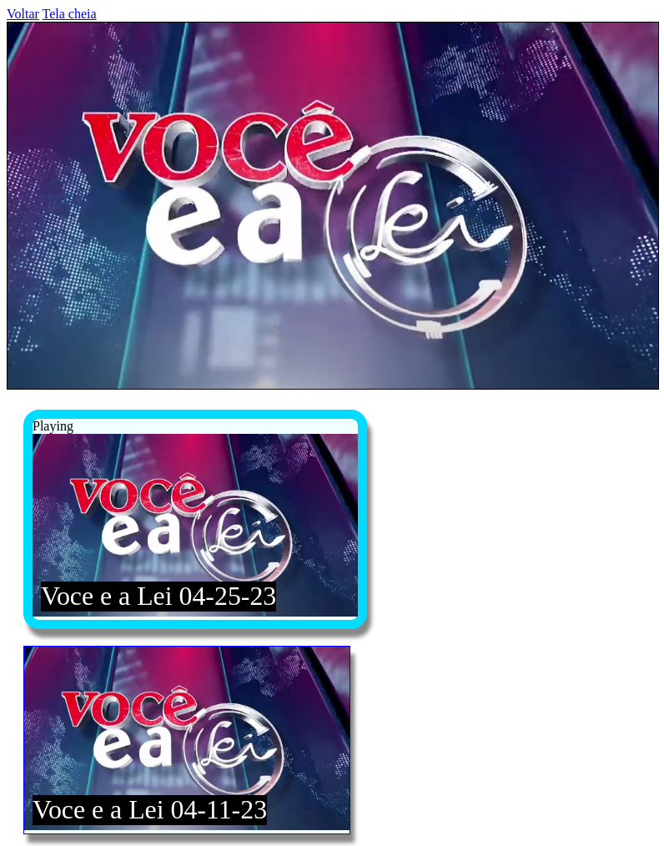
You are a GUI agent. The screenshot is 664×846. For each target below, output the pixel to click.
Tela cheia (70, 14)
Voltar (23, 14)
